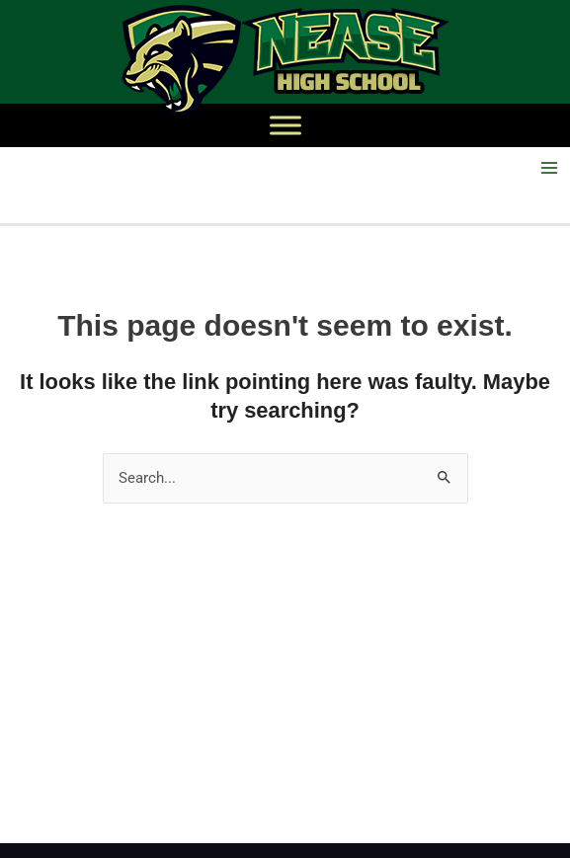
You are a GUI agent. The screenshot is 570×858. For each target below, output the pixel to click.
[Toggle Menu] (285, 125)
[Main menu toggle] (549, 168)
